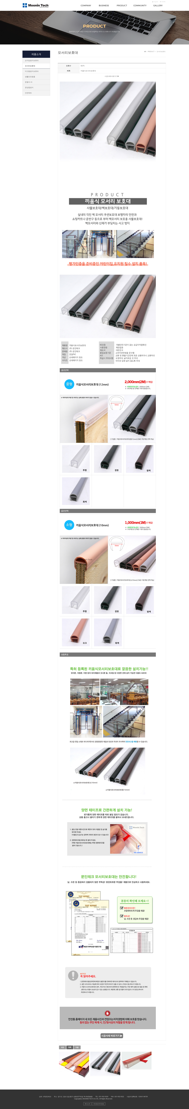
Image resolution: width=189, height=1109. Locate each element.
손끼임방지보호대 (31, 60)
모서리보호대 (30, 66)
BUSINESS (104, 5)
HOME (162, 2)
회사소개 (87, 1104)
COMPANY (86, 5)
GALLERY (158, 5)
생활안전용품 (30, 76)
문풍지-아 (28, 82)
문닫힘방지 (29, 87)
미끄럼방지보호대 (31, 71)
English (155, 2)
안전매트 (28, 93)
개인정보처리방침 (98, 1104)
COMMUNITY (139, 5)
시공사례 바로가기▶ (112, 76)
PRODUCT (122, 5)
